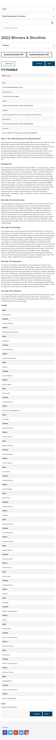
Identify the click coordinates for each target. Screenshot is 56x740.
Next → (49, 63)
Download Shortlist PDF (14, 55)
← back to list (8, 63)
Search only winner (11, 28)
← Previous (38, 63)
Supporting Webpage (9, 707)
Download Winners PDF (39, 55)
